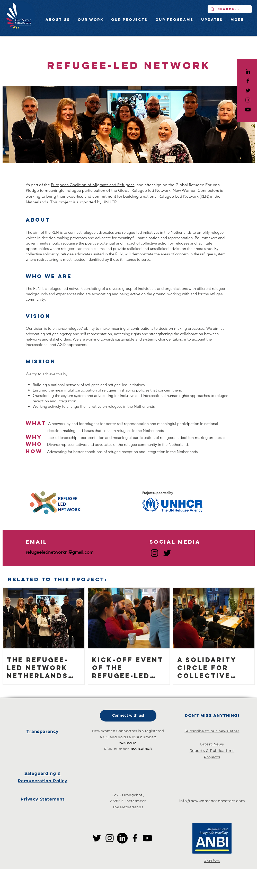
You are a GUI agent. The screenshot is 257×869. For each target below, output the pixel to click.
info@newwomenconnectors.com (212, 800)
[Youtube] (248, 109)
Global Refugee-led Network (144, 190)
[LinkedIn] (248, 71)
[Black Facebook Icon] (248, 81)
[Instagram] (154, 553)
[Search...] (229, 9)
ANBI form (212, 861)
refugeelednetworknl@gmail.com (59, 552)
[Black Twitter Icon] (248, 90)
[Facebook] (134, 838)
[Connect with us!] (128, 716)
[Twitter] (167, 553)
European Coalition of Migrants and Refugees (93, 184)
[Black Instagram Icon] (248, 100)
